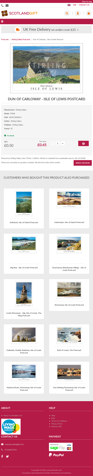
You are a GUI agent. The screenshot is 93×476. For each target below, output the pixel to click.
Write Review (83, 163)
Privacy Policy (57, 424)
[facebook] (2, 456)
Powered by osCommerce (61, 473)
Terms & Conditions (59, 421)
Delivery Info (56, 426)
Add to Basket (83, 143)
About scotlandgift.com (13, 415)
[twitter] (7, 456)
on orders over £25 (49, 29)
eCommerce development (32, 473)
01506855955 (2, 5)
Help (53, 415)
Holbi (47, 473)
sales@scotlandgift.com (14, 444)
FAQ (53, 418)
